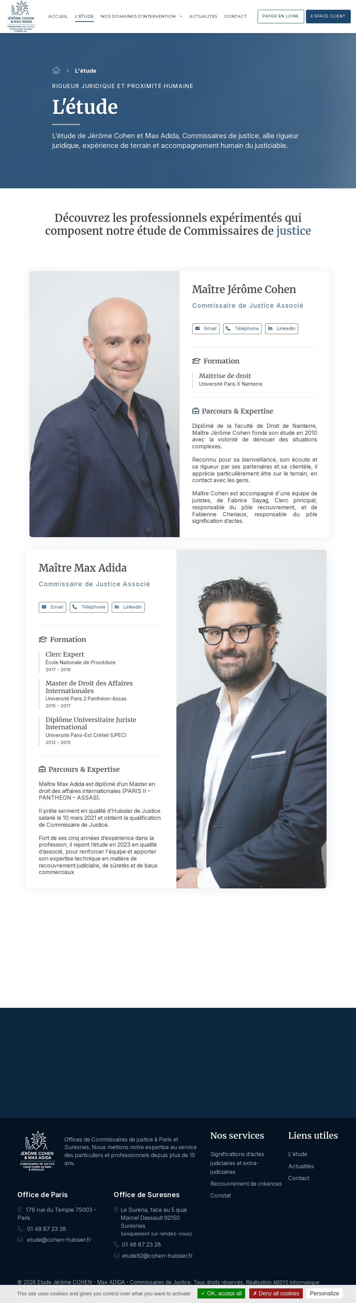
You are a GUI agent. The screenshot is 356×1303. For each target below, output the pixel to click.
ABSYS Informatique (296, 1282)
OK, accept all (221, 1293)
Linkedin (289, 328)
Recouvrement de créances (246, 1183)
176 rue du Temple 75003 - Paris (56, 1213)
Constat (220, 1195)
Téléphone (249, 328)
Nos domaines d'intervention (138, 16)
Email (213, 328)
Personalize (324, 1293)
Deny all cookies (276, 1293)
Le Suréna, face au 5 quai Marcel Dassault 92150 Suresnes (154, 1217)
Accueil (58, 16)
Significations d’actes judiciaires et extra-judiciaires (237, 1163)
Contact (235, 16)
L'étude (84, 16)
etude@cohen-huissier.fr (54, 1239)
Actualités (203, 16)
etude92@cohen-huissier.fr (157, 1255)
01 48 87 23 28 (41, 1228)
